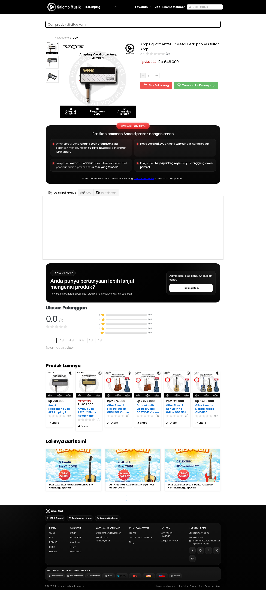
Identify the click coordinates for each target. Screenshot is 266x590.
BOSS (52, 547)
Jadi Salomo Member (141, 537)
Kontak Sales (196, 537)
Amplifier (75, 542)
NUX (51, 537)
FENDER (53, 551)
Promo (133, 532)
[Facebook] (192, 550)
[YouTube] (192, 558)
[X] (216, 550)
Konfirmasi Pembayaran (103, 539)
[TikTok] (208, 550)
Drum (73, 547)
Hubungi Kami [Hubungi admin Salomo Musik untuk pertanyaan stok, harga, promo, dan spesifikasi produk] (191, 288)
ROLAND (53, 542)
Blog (131, 542)
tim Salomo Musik (144, 178)
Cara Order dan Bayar (108, 532)
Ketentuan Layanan (167, 534)
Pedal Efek (75, 537)
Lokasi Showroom (199, 532)
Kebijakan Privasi (170, 540)
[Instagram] (200, 550)
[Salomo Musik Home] (54, 511)
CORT (52, 532)
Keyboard (75, 551)
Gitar (73, 532)
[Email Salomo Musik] (204, 542)
